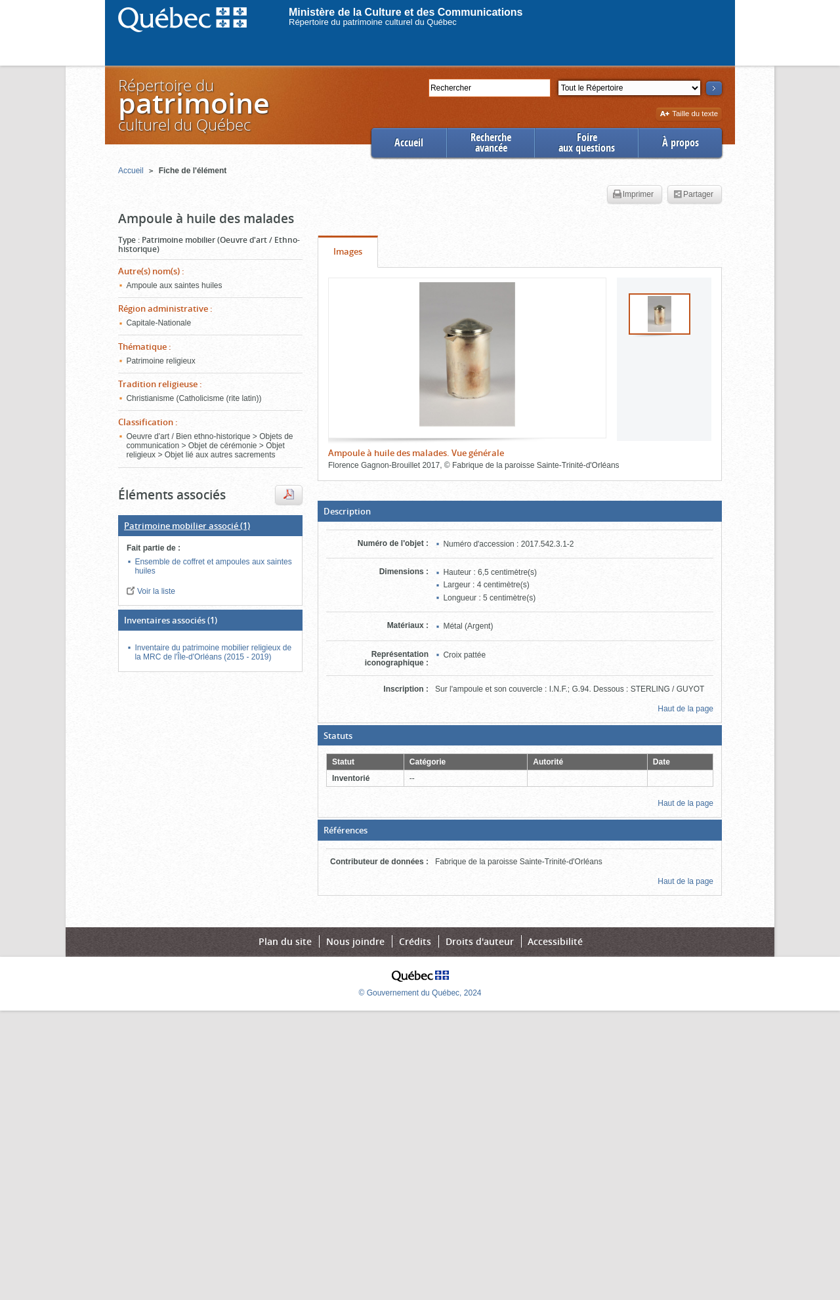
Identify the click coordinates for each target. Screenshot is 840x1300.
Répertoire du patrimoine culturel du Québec (373, 22)
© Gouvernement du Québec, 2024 (420, 992)
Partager (693, 195)
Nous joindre (355, 941)
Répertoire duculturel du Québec (193, 104)
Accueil (408, 142)
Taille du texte (689, 114)
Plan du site (285, 941)
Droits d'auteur (480, 941)
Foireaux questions (586, 142)
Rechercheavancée (491, 142)
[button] (520, 511)
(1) (187, 526)
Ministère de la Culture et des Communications (406, 12)
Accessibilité (555, 941)
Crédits (415, 941)
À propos (680, 142)
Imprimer (633, 195)
